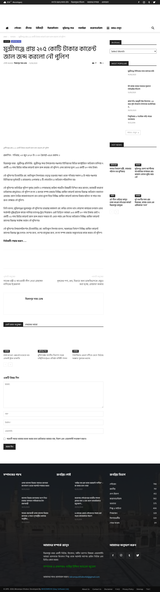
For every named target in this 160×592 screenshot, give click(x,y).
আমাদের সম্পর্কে (93, 2)
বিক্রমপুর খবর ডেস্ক (20, 63)
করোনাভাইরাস (96, 28)
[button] (153, 28)
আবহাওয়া (114, 165)
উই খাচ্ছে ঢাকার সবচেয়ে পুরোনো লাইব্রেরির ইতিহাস (139, 88)
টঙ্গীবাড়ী (39, 28)
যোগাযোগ (105, 2)
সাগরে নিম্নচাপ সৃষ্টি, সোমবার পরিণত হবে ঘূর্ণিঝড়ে (120, 170)
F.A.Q (117, 589)
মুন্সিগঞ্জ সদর (68, 28)
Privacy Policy (128, 589)
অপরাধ (13, 36)
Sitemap (140, 589)
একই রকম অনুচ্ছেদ (13, 324)
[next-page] (10, 365)
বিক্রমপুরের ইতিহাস (77, 2)
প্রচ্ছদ (5, 36)
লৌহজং (17, 28)
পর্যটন (112, 195)
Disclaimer (108, 589)
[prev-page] (5, 365)
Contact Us (96, 589)
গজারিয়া (82, 28)
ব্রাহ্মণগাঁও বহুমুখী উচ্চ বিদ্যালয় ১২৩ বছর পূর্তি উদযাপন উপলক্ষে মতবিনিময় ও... (141, 104)
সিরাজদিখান (53, 28)
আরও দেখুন (114, 28)
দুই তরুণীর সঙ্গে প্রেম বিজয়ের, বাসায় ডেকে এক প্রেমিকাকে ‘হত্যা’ (144, 202)
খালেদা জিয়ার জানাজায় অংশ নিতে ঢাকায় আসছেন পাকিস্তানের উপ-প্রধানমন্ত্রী (34, 501)
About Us (86, 589)
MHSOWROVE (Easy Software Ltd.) (55, 589)
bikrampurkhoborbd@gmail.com (85, 577)
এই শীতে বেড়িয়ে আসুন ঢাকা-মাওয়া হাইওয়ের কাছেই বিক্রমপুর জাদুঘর (120, 202)
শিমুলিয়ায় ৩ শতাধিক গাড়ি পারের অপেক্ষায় (140, 118)
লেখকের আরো (31, 324)
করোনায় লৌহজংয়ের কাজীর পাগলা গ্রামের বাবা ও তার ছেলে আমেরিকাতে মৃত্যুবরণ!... (88, 501)
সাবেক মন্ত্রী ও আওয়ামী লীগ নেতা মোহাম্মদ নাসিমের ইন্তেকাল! (23, 283)
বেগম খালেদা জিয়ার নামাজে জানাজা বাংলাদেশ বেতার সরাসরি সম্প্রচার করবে (35, 484)
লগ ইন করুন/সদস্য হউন (60, 2)
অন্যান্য (138, 165)
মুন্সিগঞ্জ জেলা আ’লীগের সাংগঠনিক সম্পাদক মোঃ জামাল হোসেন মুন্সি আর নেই (144, 173)
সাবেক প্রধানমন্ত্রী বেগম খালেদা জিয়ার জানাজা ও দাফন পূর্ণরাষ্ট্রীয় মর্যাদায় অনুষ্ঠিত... (35, 516)
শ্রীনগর (29, 28)
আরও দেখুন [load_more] (133, 132)
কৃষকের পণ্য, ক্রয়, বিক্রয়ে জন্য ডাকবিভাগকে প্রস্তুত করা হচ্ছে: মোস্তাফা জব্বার (80, 283)
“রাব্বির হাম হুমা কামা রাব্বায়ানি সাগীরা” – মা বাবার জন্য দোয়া (89, 484)
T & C (148, 589)
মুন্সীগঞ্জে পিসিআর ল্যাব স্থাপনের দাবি (141, 71)
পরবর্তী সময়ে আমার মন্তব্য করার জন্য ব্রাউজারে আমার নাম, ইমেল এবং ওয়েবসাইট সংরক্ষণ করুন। (46, 439)
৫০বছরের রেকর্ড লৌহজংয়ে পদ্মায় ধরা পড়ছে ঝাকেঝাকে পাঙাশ (88, 515)
